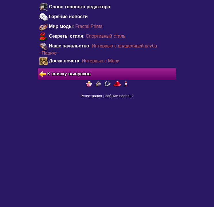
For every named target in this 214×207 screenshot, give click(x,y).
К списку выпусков (65, 74)
